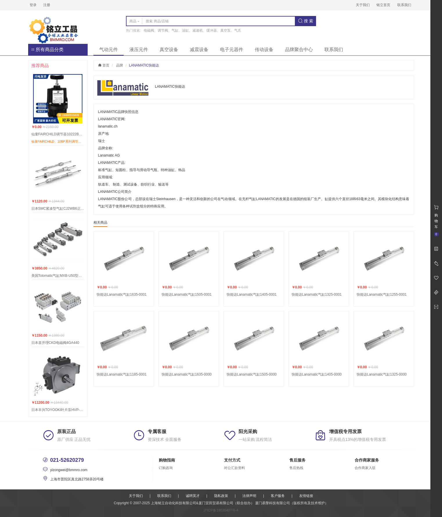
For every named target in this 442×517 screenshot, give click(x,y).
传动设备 (264, 49)
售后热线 (296, 468)
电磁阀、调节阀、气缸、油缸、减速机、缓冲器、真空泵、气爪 (192, 30)
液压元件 (138, 49)
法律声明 (249, 496)
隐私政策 (221, 496)
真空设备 (169, 49)
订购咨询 (166, 468)
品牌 (119, 65)
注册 (46, 5)
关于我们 (363, 5)
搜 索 (305, 21)
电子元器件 (231, 49)
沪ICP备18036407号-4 (220, 510)
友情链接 (306, 496)
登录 (33, 5)
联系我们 (404, 5)
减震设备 (199, 49)
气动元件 (108, 49)
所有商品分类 (47, 49)
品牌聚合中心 (299, 49)
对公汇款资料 (234, 468)
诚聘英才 (193, 496)
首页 (103, 65)
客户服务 (278, 496)
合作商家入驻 (365, 468)
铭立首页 (383, 5)
